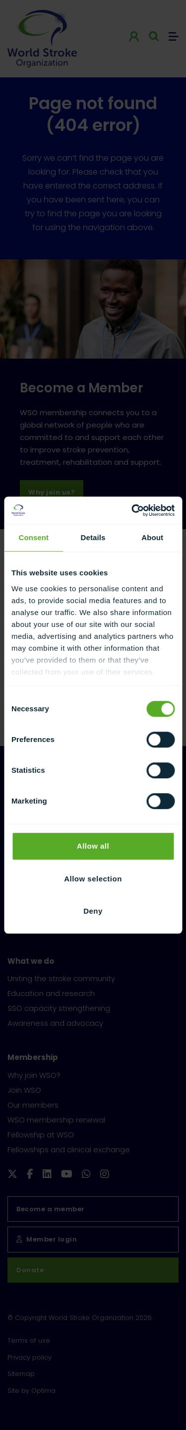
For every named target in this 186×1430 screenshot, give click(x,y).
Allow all (93, 846)
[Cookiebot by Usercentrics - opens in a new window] (132, 510)
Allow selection (93, 878)
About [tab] (152, 537)
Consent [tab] (33, 537)
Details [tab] (93, 537)
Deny (93, 911)
